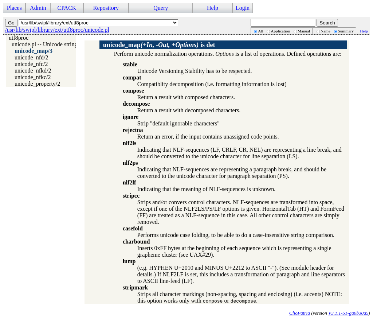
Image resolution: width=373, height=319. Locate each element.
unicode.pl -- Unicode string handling (55, 44)
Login (243, 8)
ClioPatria (299, 313)
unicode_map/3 (33, 51)
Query (160, 8)
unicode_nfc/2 (31, 64)
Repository (106, 8)
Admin (38, 8)
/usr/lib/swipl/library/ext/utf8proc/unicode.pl (57, 30)
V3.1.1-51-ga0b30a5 (348, 313)
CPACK (66, 8)
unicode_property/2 (37, 84)
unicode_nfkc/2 (33, 77)
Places (14, 8)
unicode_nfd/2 (31, 57)
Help (212, 8)
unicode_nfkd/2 (33, 70)
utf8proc (18, 38)
